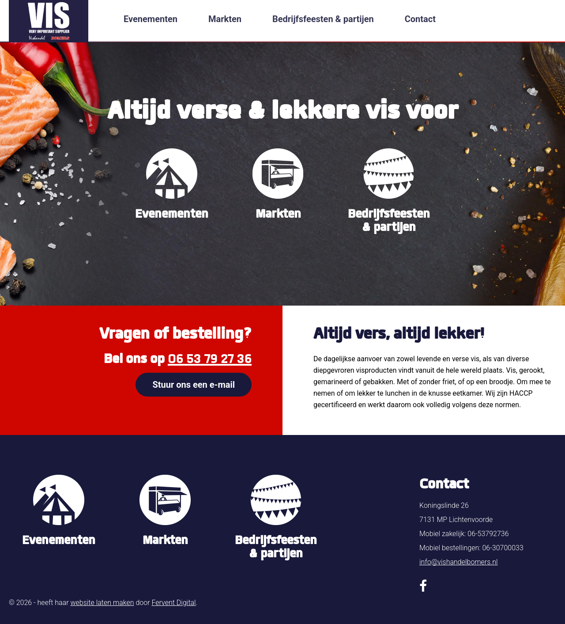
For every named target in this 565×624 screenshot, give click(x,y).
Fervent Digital (173, 602)
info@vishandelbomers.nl (458, 562)
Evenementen (150, 19)
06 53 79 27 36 (210, 358)
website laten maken (102, 602)
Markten (224, 19)
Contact (420, 19)
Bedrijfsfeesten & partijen (323, 19)
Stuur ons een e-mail (193, 384)
